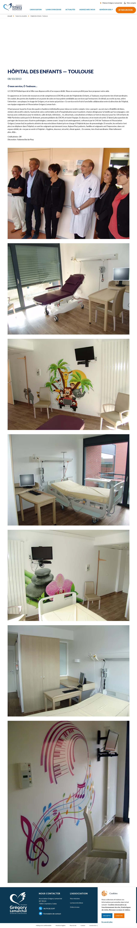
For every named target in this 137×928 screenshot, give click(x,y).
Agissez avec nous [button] (87, 9)
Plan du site (73, 925)
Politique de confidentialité (43, 925)
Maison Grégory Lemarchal (113, 3)
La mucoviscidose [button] (53, 9)
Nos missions (75, 898)
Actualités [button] (70, 9)
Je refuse (119, 916)
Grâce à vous (74, 907)
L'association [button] (36, 9)
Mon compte (130, 3)
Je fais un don (125, 9)
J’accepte (107, 916)
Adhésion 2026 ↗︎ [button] (106, 9)
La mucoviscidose (76, 903)
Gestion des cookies (95, 925)
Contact (83, 925)
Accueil (10, 16)
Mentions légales (61, 925)
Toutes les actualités (21, 16)
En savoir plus (107, 922)
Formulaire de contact (50, 913)
